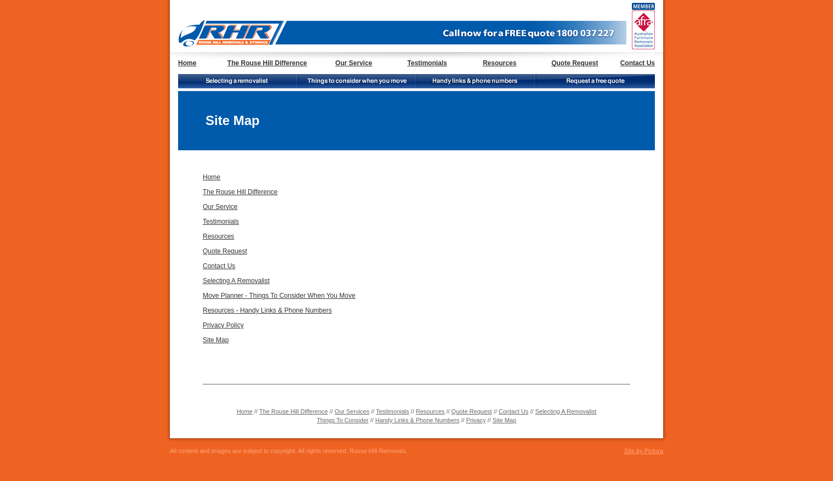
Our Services (351, 411)
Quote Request (574, 63)
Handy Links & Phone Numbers (417, 420)
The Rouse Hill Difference (267, 63)
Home (187, 63)
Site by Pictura (643, 451)
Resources (499, 63)
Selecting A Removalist (236, 281)
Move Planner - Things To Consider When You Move (279, 295)
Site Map (216, 340)
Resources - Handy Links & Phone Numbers (267, 310)
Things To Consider (343, 420)
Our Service (353, 63)
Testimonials (427, 63)
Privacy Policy (223, 325)
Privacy (476, 420)
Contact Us (637, 63)
